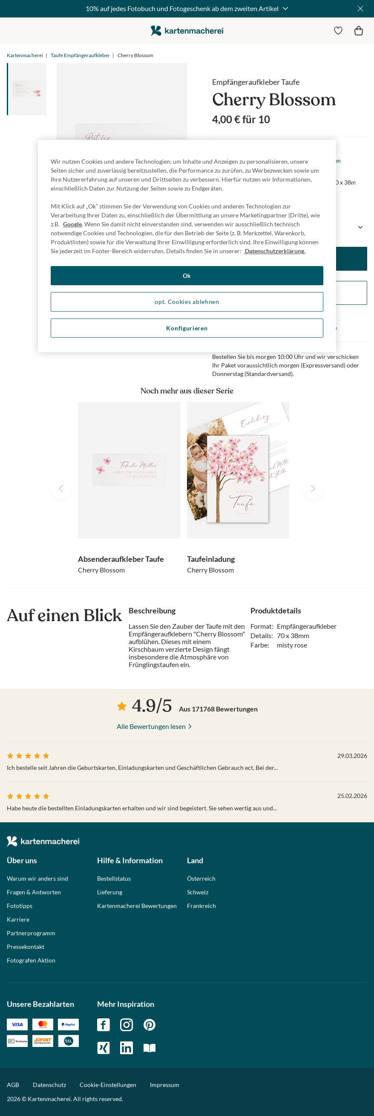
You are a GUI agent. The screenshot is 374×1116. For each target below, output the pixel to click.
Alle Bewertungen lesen (151, 726)
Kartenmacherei (25, 55)
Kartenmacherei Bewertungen (137, 905)
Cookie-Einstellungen (108, 1084)
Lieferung (109, 892)
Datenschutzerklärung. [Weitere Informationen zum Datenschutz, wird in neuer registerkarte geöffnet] (274, 250)
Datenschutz (49, 1084)
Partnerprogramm (31, 933)
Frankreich (201, 905)
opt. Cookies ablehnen (187, 301)
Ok (187, 275)
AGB (13, 1084)
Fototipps (19, 905)
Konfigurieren (186, 328)
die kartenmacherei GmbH (187, 30)
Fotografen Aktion (31, 960)
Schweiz (197, 892)
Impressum (164, 1084)
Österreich (201, 878)
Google (72, 224)
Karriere (18, 919)
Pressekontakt (25, 946)
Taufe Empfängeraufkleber (80, 55)
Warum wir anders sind (37, 878)
